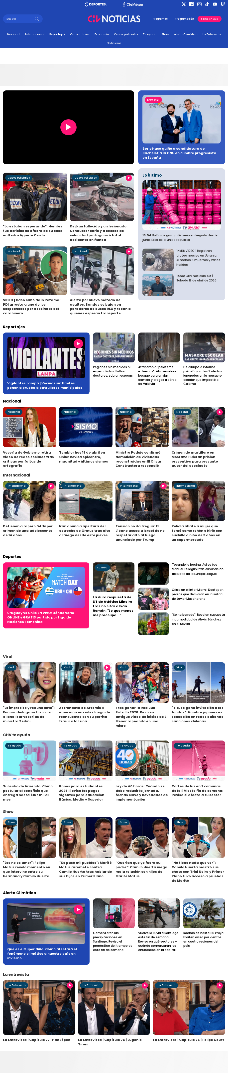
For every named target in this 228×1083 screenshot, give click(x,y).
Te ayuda (149, 34)
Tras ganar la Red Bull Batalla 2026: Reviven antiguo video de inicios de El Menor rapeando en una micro (141, 716)
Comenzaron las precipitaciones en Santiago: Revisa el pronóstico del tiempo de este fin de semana (112, 941)
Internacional (34, 34)
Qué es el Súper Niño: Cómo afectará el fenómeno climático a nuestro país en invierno (42, 953)
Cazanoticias (80, 34)
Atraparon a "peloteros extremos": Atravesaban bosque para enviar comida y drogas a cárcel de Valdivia (157, 375)
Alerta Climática (186, 34)
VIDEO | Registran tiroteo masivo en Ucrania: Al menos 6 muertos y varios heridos (198, 258)
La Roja (102, 567)
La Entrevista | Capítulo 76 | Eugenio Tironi (110, 1042)
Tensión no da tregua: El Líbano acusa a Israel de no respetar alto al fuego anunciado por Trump (140, 533)
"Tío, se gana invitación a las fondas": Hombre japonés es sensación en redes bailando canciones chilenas (198, 714)
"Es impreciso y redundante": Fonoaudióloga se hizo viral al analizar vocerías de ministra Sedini (29, 714)
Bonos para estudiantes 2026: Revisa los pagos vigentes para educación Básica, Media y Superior (81, 793)
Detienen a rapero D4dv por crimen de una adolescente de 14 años (28, 531)
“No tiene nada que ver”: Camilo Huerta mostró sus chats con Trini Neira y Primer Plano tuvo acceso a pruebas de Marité (198, 871)
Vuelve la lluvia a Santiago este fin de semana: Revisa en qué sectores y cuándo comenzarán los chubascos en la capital (158, 941)
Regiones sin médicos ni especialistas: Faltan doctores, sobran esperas (113, 371)
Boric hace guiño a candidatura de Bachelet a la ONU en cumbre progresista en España (179, 153)
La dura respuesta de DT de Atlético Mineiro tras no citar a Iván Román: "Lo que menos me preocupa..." (113, 606)
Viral (11, 667)
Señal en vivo (209, 18)
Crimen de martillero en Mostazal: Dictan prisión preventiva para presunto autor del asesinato (195, 459)
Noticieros (114, 43)
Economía (102, 34)
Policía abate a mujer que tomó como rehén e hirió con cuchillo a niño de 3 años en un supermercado (197, 533)
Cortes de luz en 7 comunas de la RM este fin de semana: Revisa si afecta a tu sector (197, 791)
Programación (184, 19)
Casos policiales (126, 34)
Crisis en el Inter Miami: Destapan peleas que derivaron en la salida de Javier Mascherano (198, 594)
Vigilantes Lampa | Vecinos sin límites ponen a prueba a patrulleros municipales (44, 385)
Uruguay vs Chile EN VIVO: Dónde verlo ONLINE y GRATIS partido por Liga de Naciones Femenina (40, 617)
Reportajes (57, 34)
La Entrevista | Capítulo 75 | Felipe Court (188, 1039)
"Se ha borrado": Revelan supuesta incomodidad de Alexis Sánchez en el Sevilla (198, 619)
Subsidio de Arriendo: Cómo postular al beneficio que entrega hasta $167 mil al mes (28, 793)
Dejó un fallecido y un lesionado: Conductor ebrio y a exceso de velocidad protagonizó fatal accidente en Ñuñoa (98, 233)
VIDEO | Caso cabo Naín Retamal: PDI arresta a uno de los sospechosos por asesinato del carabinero (32, 307)
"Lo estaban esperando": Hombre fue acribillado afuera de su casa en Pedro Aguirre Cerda (33, 231)
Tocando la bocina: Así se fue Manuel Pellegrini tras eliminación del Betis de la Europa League (198, 569)
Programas (160, 19)
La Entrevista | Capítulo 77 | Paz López (36, 1039)
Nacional (13, 34)
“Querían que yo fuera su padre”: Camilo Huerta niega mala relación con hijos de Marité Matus (141, 869)
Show (165, 34)
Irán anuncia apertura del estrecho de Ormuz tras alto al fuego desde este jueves (84, 531)
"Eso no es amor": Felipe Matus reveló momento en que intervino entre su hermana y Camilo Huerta (26, 869)
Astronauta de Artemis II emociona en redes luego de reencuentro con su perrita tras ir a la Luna (84, 714)
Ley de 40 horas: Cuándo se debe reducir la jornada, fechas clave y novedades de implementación (141, 793)
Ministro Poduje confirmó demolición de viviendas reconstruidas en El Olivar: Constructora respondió (138, 459)
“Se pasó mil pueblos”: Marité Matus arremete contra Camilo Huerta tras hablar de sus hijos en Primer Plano (85, 869)
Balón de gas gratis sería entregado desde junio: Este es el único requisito (180, 237)
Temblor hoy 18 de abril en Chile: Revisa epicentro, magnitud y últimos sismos (83, 457)
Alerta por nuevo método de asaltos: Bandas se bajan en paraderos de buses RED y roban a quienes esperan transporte (100, 307)
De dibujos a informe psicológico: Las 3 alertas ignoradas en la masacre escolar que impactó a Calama (202, 375)
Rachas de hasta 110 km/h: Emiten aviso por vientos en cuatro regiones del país (203, 939)
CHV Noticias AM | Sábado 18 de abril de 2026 (196, 278)
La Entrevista (212, 34)
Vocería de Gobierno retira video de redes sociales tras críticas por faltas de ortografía (28, 459)
